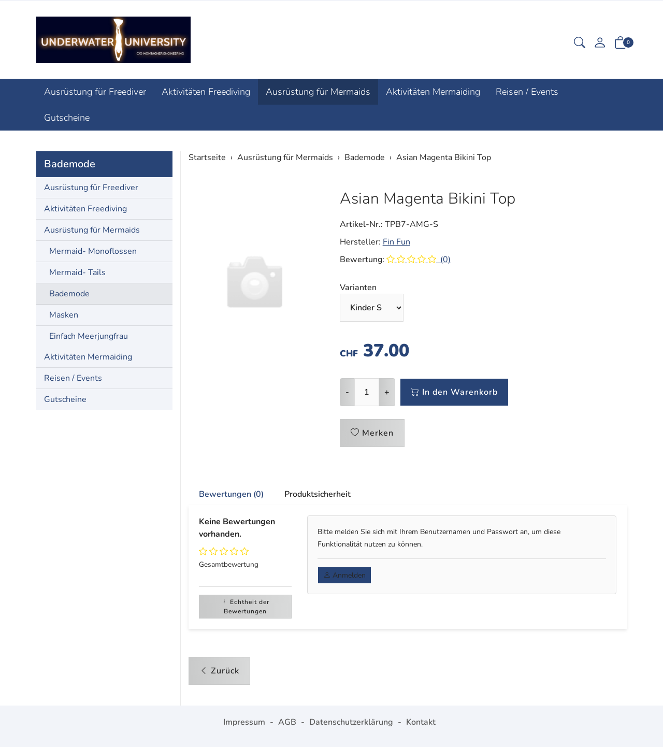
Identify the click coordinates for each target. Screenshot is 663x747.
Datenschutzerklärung (351, 722)
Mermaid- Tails (77, 272)
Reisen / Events (527, 91)
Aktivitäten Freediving (206, 91)
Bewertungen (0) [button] (231, 494)
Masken (63, 315)
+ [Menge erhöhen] (387, 392)
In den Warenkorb (454, 392)
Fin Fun (396, 242)
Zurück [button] (219, 671)
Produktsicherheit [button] (317, 494)
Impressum (244, 722)
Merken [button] (372, 433)
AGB (287, 722)
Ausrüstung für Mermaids (318, 91)
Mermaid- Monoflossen (93, 251)
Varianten (358, 287)
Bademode (69, 164)
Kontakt (421, 722)
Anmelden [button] (344, 575)
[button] (579, 44)
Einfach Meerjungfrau (88, 336)
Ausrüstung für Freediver (95, 91)
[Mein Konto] (600, 44)
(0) (418, 259)
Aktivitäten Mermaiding (433, 91)
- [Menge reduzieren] (347, 392)
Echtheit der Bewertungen (245, 606)
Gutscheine (67, 117)
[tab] (226, 494)
